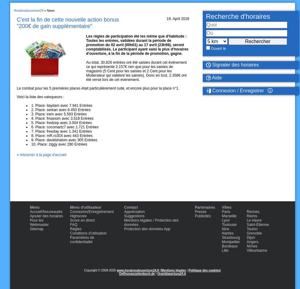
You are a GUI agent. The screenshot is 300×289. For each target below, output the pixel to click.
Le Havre (254, 220)
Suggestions (134, 216)
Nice (225, 229)
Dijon (251, 237)
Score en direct (82, 220)
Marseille (229, 216)
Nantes (227, 233)
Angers (252, 242)
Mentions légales (173, 270)
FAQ (73, 225)
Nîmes (252, 246)
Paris (226, 212)
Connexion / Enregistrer (235, 91)
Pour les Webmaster (39, 222)
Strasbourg (231, 237)
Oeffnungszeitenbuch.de (137, 273)
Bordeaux (229, 246)
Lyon (226, 220)
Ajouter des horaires (46, 216)
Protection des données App (147, 229)
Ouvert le (218, 48)
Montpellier (231, 242)
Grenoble (254, 233)
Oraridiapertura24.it (171, 273)
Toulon (252, 229)
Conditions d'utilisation (88, 233)
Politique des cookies (204, 270)
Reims (252, 216)
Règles (75, 229)
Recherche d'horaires (238, 16)
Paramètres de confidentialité (82, 239)
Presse (200, 212)
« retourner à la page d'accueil (42, 155)
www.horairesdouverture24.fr (138, 270)
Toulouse (229, 225)
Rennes (253, 212)
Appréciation (134, 212)
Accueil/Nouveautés (46, 212)
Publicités (203, 216)
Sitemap (36, 229)
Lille (225, 250)
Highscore (78, 216)
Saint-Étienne (258, 225)
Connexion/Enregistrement (92, 212)
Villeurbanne (257, 250)
